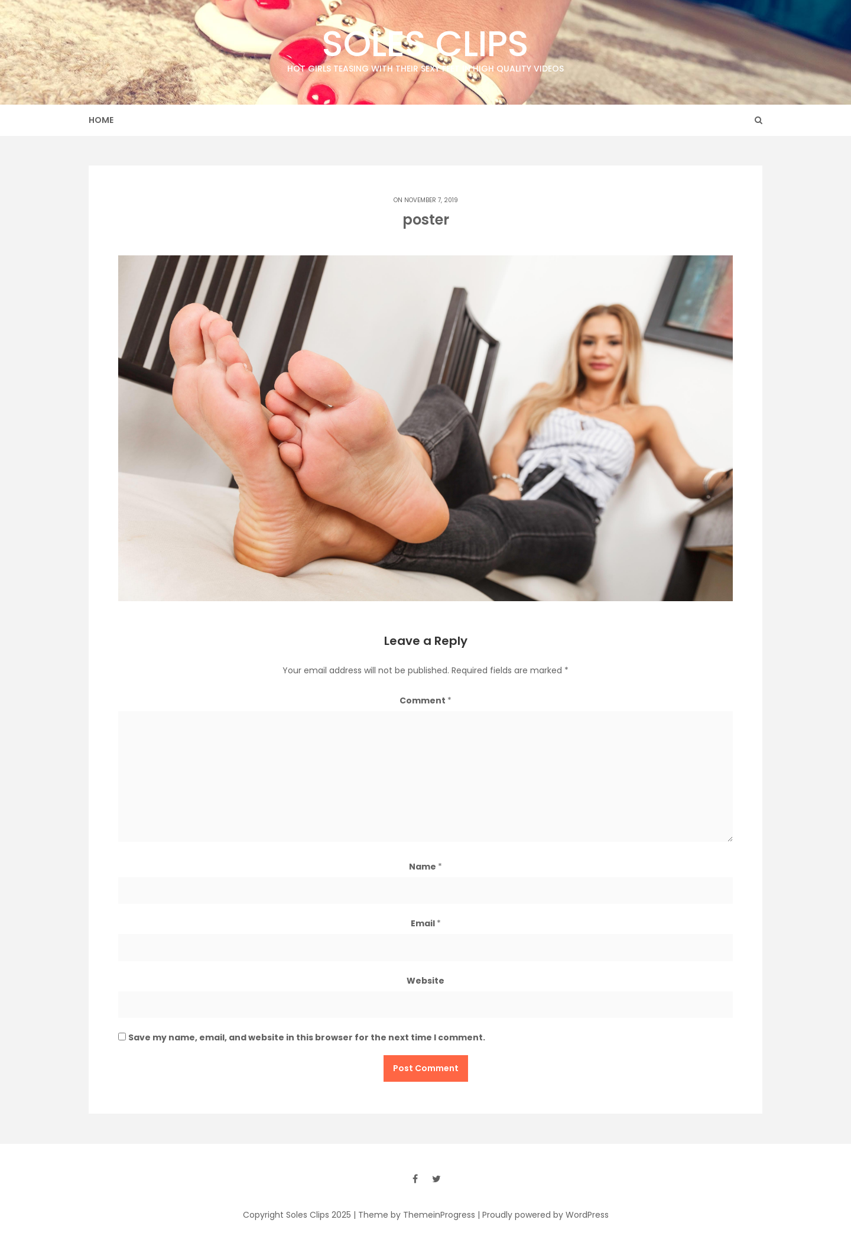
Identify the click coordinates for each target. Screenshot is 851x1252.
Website (425, 981)
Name (425, 866)
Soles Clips (425, 47)
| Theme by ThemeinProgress (414, 1215)
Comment (425, 700)
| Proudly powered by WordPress (543, 1215)
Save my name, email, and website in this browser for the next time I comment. (306, 1037)
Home (101, 120)
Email (426, 923)
